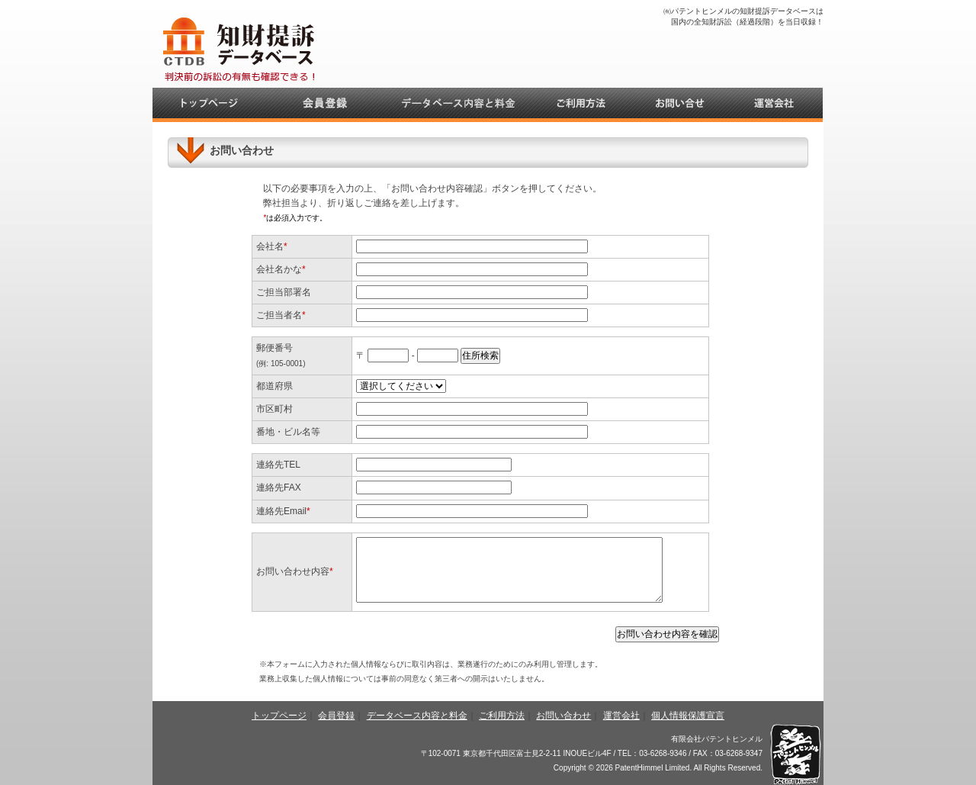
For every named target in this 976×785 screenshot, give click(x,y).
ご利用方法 (502, 715)
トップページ (279, 715)
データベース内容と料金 (417, 715)
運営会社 (621, 715)
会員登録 (336, 715)
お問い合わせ (563, 715)
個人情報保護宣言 (687, 715)
